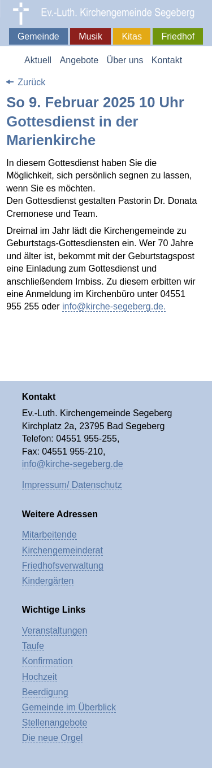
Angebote (79, 60)
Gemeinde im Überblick (69, 707)
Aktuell (37, 60)
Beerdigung (45, 692)
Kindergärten (48, 581)
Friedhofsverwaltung (62, 565)
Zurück (31, 82)
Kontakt (167, 60)
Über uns (125, 60)
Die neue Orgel (52, 738)
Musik (90, 36)
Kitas (132, 36)
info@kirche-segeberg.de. (114, 306)
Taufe (33, 646)
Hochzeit (39, 677)
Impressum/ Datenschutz (72, 485)
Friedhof (177, 36)
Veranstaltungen (55, 630)
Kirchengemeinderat (62, 550)
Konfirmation (47, 661)
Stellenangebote (55, 722)
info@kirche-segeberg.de (72, 464)
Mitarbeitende (49, 534)
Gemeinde (38, 36)
